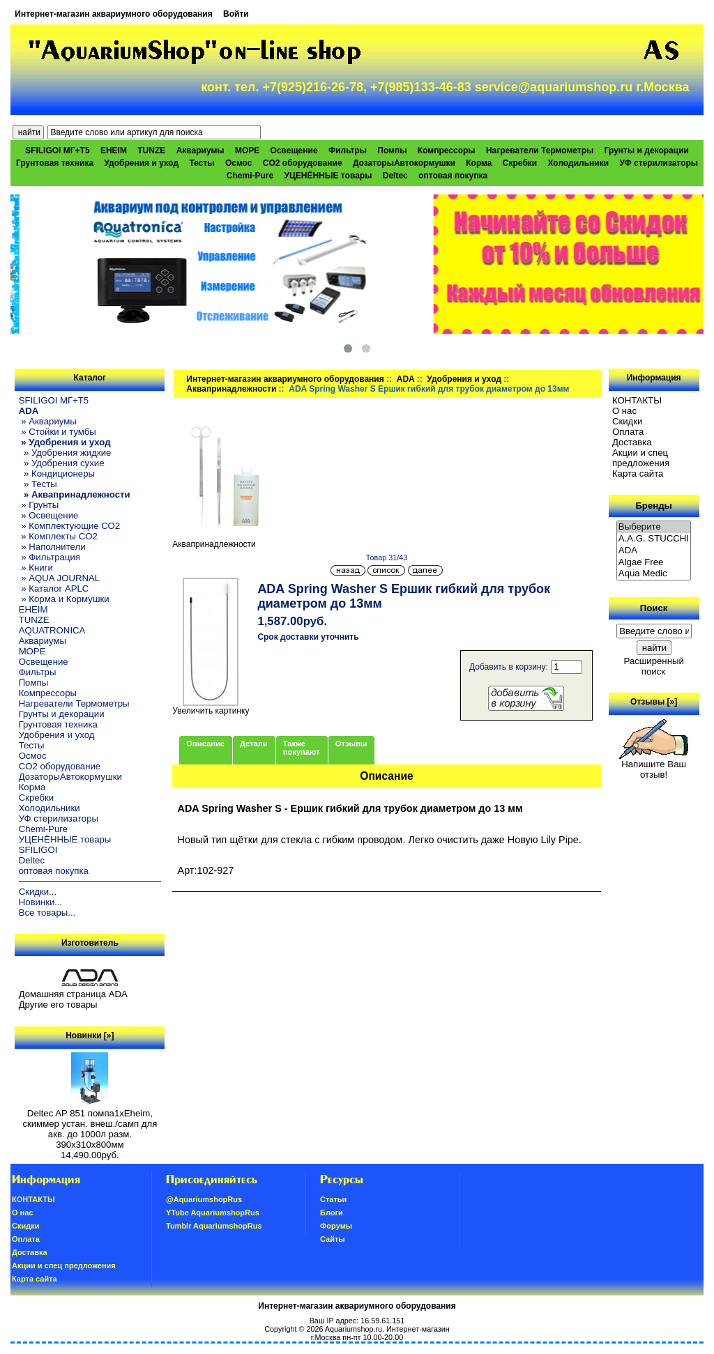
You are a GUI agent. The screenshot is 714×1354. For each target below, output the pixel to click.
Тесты (201, 163)
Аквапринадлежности (231, 389)
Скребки (520, 163)
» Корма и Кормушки (64, 599)
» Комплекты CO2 (58, 536)
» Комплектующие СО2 (70, 526)
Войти (236, 14)
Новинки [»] (90, 1035)
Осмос (238, 163)
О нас (624, 411)
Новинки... (41, 902)
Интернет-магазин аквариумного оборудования (113, 14)
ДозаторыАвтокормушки (404, 163)
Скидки (627, 421)
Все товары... (47, 912)
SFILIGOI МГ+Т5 (57, 150)
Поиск (654, 608)
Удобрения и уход (141, 163)
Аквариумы (200, 150)
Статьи (333, 1199)
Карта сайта (637, 473)
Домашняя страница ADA (73, 994)
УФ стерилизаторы (658, 163)
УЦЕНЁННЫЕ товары (328, 175)
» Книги (36, 567)
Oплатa (628, 431)
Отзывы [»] (653, 702)
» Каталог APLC (54, 588)
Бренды (653, 505)
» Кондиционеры (57, 473)
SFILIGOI (38, 850)
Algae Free (654, 563)
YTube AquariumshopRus (212, 1212)
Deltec (395, 175)
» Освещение (49, 515)
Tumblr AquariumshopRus (214, 1226)
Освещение (294, 150)
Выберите (654, 527)
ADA (406, 379)
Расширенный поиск (653, 666)
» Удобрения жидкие (65, 452)
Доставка (632, 442)
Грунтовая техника (54, 163)
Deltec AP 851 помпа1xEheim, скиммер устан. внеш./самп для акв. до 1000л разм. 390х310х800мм (89, 1125)
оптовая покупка (452, 175)
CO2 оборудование (302, 163)
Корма (479, 163)
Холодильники (578, 163)
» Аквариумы (48, 421)
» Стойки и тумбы (57, 431)
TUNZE (151, 150)
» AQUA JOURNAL (59, 578)
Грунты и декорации (647, 150)
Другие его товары (58, 1004)
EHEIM (113, 150)
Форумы (336, 1226)
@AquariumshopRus (204, 1199)
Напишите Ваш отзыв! (653, 765)
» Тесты (38, 484)
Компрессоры (447, 150)
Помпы (392, 150)
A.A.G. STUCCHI (654, 539)
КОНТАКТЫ (637, 400)
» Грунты (39, 505)
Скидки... (37, 891)
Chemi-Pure (250, 175)
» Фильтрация (49, 557)
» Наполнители (52, 546)
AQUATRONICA (52, 630)
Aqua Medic (654, 574)
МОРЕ (247, 150)
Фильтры (347, 150)
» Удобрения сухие (62, 463)
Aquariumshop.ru (353, 1329)
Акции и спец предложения (640, 457)
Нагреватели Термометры (539, 150)
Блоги (331, 1212)
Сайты (332, 1239)
